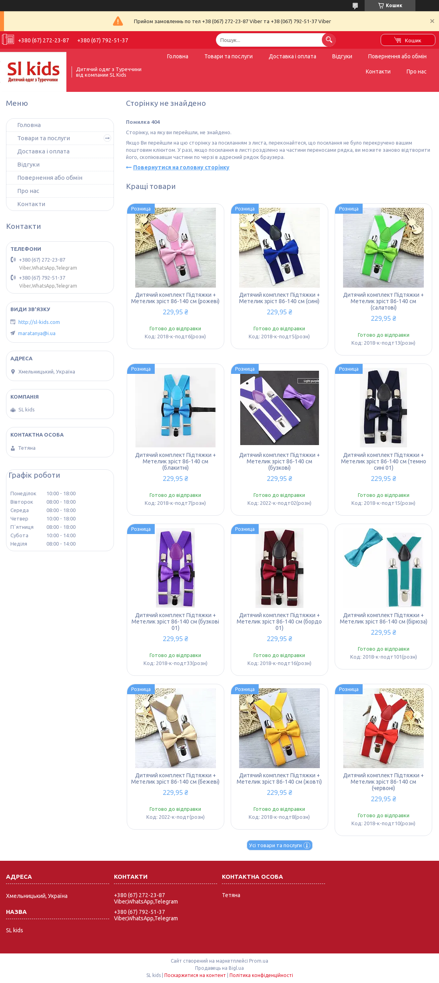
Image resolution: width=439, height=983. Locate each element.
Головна (177, 56)
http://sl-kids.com (39, 322)
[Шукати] (329, 40)
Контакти (378, 71)
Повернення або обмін (397, 56)
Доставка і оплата (292, 56)
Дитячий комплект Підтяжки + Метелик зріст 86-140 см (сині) (279, 298)
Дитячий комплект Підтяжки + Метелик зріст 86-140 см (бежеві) (175, 778)
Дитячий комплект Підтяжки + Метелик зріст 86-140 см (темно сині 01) (383, 461)
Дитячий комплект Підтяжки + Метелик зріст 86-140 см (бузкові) (279, 461)
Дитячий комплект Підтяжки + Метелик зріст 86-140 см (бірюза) (383, 618)
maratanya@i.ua (37, 333)
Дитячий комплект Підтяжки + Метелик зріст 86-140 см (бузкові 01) (175, 621)
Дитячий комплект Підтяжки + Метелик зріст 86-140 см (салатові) (383, 301)
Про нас (417, 71)
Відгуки (342, 56)
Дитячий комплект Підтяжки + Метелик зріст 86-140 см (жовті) (279, 778)
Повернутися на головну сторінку (181, 167)
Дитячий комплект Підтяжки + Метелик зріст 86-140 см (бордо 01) (279, 621)
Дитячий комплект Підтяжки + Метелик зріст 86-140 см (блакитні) (175, 461)
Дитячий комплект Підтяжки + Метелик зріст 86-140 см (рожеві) (175, 298)
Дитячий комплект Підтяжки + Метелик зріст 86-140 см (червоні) (383, 781)
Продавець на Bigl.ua (219, 968)
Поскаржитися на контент (195, 975)
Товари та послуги (228, 56)
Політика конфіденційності (261, 975)
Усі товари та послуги (275, 845)
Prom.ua (258, 960)
